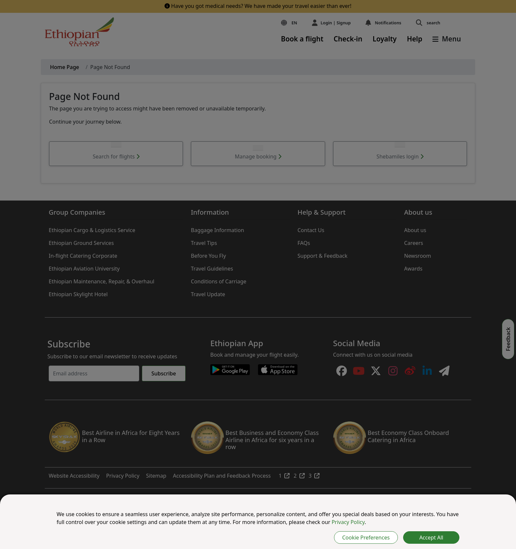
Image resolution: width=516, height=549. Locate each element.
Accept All (431, 537)
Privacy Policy (348, 522)
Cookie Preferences (366, 537)
